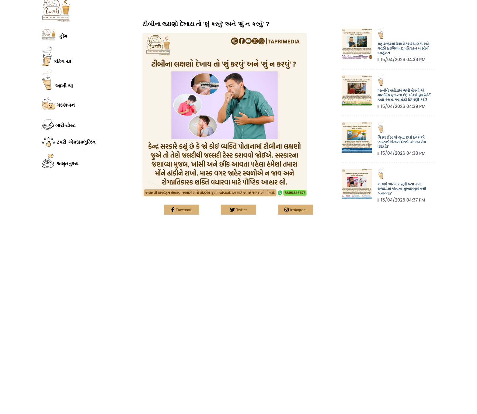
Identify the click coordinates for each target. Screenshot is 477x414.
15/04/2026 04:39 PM (402, 60)
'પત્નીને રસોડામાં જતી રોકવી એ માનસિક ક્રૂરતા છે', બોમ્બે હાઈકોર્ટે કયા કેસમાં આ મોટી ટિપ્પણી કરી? (404, 95)
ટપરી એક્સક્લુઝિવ (69, 141)
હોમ (54, 34)
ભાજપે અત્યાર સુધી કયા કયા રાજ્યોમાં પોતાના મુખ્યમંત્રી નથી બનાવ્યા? (402, 189)
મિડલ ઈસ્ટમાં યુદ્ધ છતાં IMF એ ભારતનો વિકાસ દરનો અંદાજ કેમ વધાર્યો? (402, 142)
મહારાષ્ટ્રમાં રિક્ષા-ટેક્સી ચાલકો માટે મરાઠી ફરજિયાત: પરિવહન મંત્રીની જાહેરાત (404, 48)
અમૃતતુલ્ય (60, 161)
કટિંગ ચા (56, 56)
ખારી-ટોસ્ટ (58, 124)
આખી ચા (57, 79)
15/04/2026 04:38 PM (402, 153)
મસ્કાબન (58, 104)
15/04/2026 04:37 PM (401, 200)
